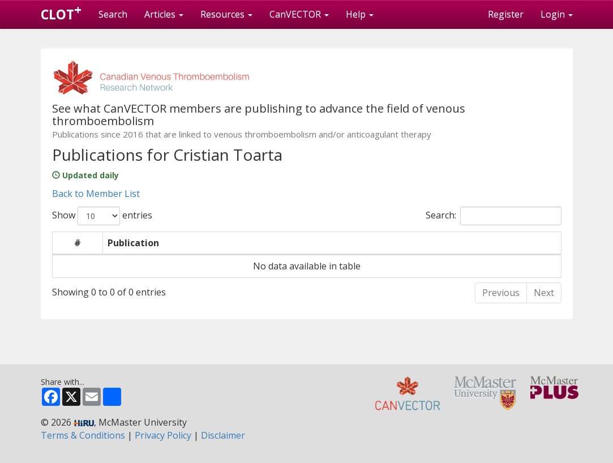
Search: (493, 216)
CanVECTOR (299, 14)
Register (506, 14)
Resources (226, 14)
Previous (501, 292)
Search (112, 14)
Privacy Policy (163, 435)
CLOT (61, 12)
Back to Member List (96, 193)
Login (557, 14)
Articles (163, 14)
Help (360, 14)
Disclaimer (223, 435)
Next (544, 292)
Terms (83, 435)
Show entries (102, 216)
